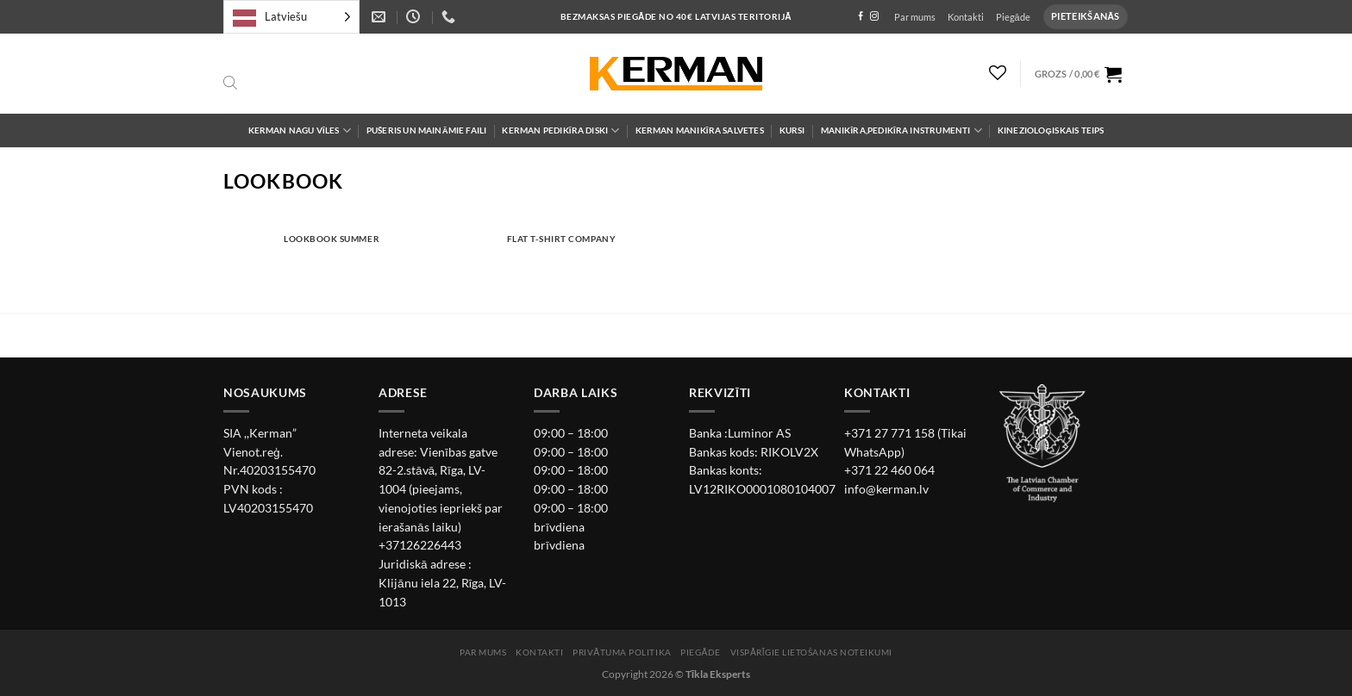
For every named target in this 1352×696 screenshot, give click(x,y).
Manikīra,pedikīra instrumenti (901, 130)
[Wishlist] (998, 72)
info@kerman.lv (886, 489)
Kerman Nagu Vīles (299, 130)
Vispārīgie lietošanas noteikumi (811, 652)
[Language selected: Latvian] (291, 17)
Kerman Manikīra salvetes (699, 130)
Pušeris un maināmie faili (426, 130)
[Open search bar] (230, 83)
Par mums (915, 16)
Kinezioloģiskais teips (1051, 130)
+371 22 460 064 (889, 470)
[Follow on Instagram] (874, 17)
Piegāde (1013, 16)
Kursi (792, 130)
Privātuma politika (622, 652)
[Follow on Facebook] (860, 17)
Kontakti (966, 16)
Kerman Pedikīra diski (560, 130)
